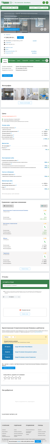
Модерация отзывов (42, 435)
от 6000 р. (45, 232)
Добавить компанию (18, 431)
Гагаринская (8, 53)
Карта (43, 60)
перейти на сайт (9, 47)
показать (20, 37)
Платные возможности (30, 429)
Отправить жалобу (41, 433)
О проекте (4, 429)
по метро (45, 7)
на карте (35, 40)
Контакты (40, 429)
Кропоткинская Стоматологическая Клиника (15, 210)
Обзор (5, 60)
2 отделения (8, 42)
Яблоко (5, 238)
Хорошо (37, 441)
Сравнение (25, 60)
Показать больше (25, 268)
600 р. (45, 217)
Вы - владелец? (7, 34)
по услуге (32, 7)
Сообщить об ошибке (42, 431)
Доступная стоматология (10, 223)
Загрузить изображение (18, 433)
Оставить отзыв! (25, 313)
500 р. (45, 230)
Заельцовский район (10, 51)
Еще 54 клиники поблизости (12, 29)
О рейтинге (4, 433)
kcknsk (6, 49)
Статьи (15, 429)
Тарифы (27, 434)
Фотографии (12, 60)
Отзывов (15, 23)
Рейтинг (38, 60)
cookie (18, 441)
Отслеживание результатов (28, 432)
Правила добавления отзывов (18, 436)
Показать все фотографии (25, 102)
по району (39, 7)
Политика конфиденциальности (6, 436)
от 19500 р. (44, 233)
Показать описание (7, 75)
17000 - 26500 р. (43, 218)
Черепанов (6, 253)
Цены (12, 7)
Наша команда (4, 431)
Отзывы (16, 7)
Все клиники (6, 7)
